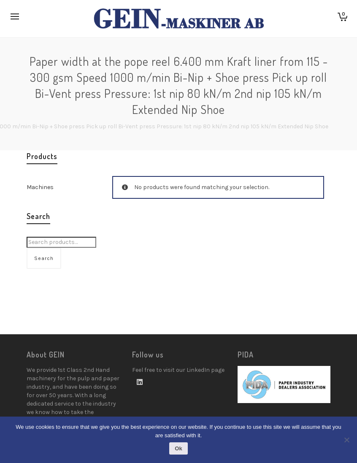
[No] (346, 440)
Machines (40, 187)
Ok (178, 448)
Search (44, 258)
